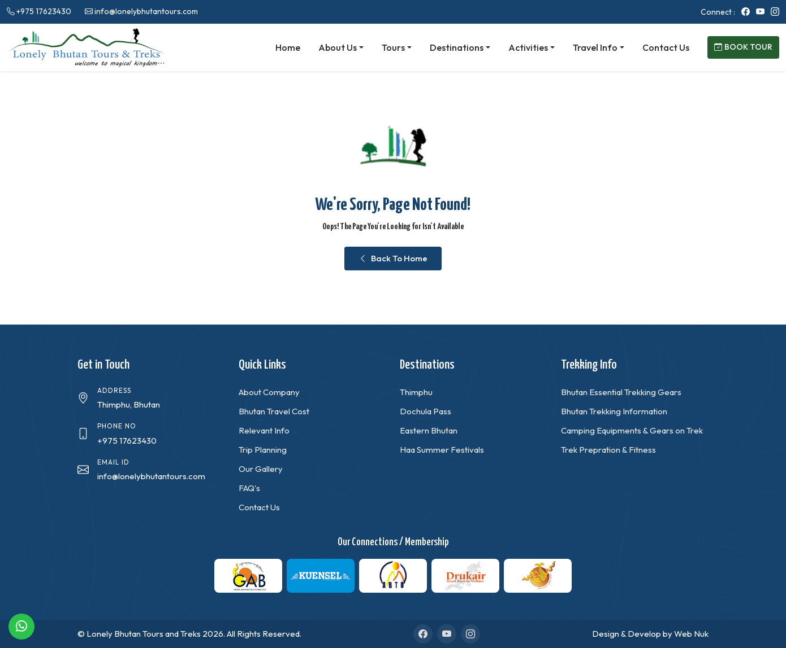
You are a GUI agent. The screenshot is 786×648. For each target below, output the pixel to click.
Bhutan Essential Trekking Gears (621, 392)
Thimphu (416, 392)
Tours (393, 47)
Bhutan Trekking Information (614, 411)
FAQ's (249, 488)
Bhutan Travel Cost (274, 411)
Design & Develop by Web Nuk (650, 633)
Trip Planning (263, 449)
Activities (528, 47)
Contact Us (665, 47)
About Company (269, 392)
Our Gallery (261, 468)
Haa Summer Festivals (442, 449)
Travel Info (595, 47)
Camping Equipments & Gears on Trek (632, 430)
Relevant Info (264, 430)
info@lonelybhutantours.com (146, 11)
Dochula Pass (425, 411)
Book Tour (743, 47)
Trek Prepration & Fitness (608, 449)
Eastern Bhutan (428, 430)
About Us (337, 47)
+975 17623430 (43, 11)
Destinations (456, 47)
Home (287, 47)
